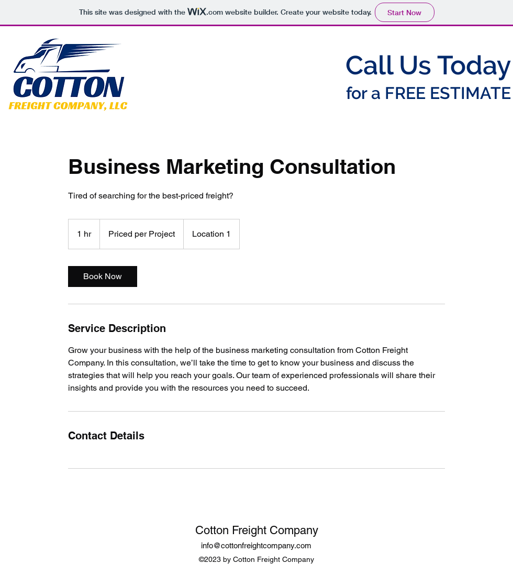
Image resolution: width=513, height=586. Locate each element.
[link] (102, 276)
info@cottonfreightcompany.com (256, 545)
